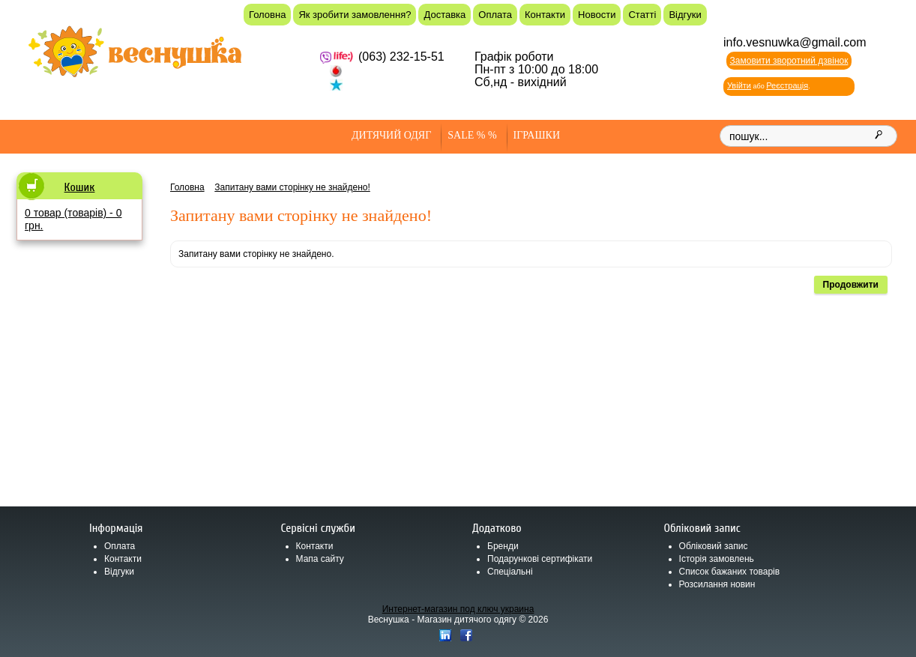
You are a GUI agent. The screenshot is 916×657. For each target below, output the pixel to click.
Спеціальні (510, 571)
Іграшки (536, 135)
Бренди (503, 546)
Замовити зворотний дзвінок (789, 60)
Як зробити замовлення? (354, 14)
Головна (267, 14)
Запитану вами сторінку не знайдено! (292, 187)
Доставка (444, 14)
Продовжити (851, 284)
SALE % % (472, 135)
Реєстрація (787, 85)
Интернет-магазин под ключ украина (458, 609)
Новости (596, 14)
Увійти (739, 85)
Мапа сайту (320, 559)
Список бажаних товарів (729, 571)
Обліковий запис (713, 546)
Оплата (495, 14)
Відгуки (685, 14)
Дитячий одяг (391, 135)
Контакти (545, 14)
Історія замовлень (716, 559)
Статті (642, 14)
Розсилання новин (717, 584)
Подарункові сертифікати (539, 559)
